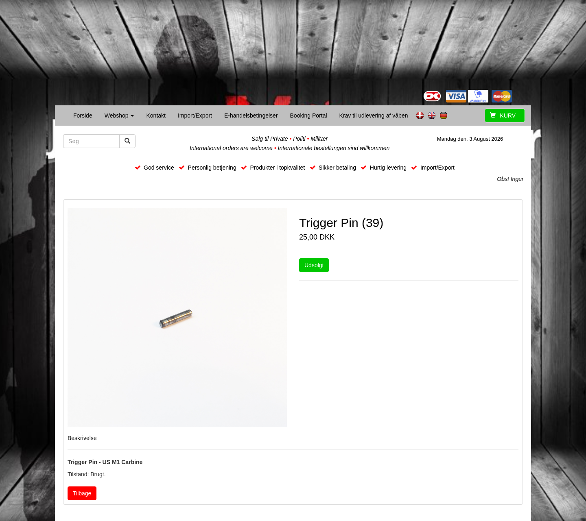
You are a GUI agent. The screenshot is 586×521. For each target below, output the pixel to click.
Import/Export (195, 115)
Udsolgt (314, 265)
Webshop (119, 115)
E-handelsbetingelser (251, 115)
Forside (82, 115)
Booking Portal (308, 115)
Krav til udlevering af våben (373, 115)
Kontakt (155, 115)
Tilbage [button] (82, 493)
